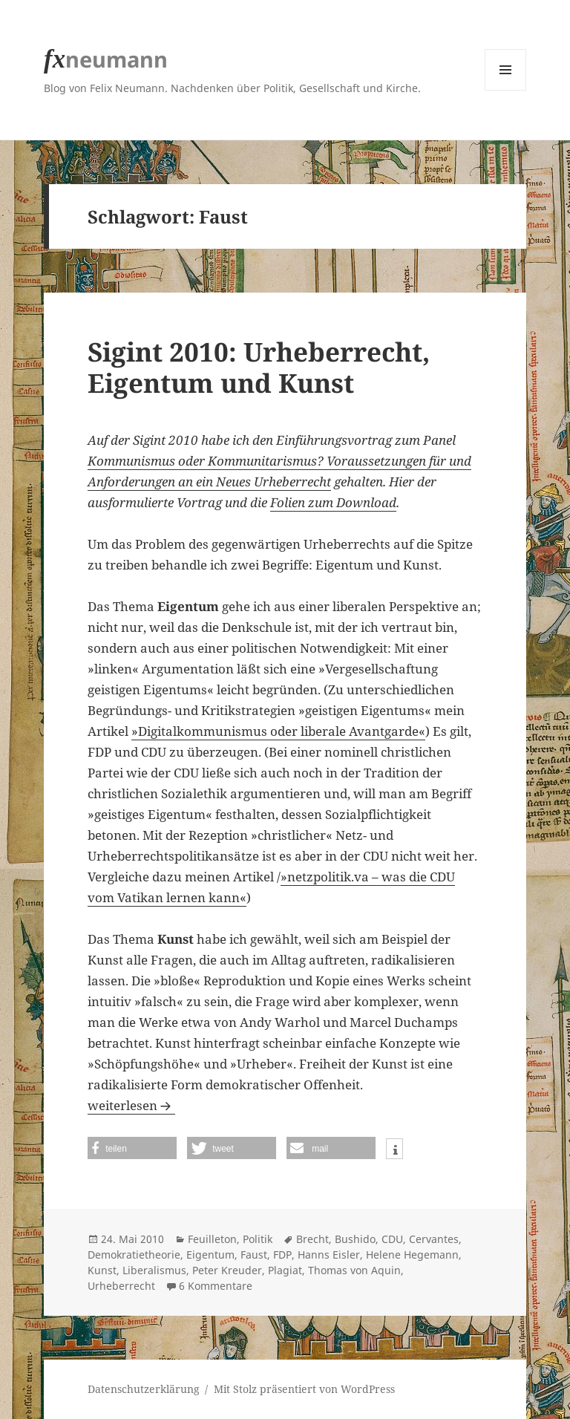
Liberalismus (154, 1270)
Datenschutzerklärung (144, 1389)
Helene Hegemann (412, 1254)
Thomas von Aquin (354, 1270)
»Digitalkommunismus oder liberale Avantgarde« (278, 731)
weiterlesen (131, 1105)
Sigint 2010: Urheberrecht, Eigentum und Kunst (259, 367)
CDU (392, 1239)
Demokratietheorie (134, 1254)
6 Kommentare (215, 1286)
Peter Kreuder (227, 1270)
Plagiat (285, 1270)
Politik (257, 1239)
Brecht (312, 1239)
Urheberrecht (121, 1286)
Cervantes (434, 1239)
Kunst (102, 1270)
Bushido (355, 1239)
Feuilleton (212, 1239)
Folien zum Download (333, 502)
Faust (253, 1254)
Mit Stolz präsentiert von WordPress (304, 1389)
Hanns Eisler (329, 1254)
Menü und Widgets (505, 90)
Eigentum (210, 1254)
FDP (282, 1254)
